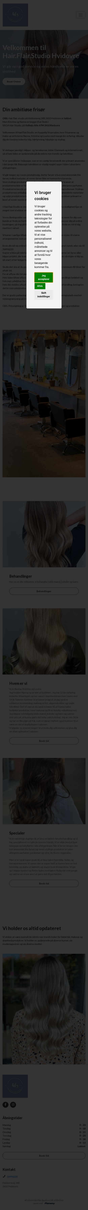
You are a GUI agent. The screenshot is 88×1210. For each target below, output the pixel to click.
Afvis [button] (40, 286)
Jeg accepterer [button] (43, 277)
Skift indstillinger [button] (43, 295)
